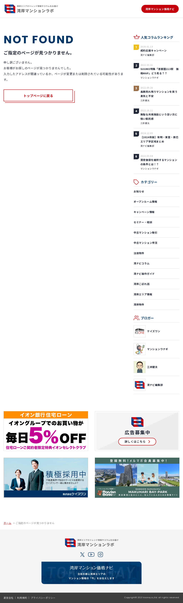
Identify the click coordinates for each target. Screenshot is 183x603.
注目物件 (139, 253)
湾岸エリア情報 (143, 294)
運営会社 (8, 598)
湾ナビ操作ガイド (144, 273)
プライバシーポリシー (43, 598)
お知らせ (139, 191)
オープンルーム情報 (145, 201)
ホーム (7, 523)
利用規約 (22, 598)
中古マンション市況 (145, 242)
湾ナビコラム (142, 263)
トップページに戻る (38, 95)
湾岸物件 (139, 304)
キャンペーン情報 (144, 212)
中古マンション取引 (145, 232)
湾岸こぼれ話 (142, 284)
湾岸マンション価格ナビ (160, 9)
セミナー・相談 (143, 222)
